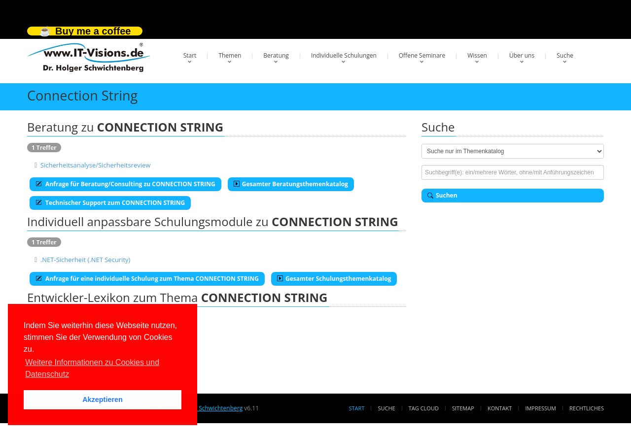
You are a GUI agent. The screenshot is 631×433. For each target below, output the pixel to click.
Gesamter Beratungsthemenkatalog (291, 184)
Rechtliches (586, 408)
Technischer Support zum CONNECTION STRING (110, 203)
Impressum (540, 408)
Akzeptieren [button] (102, 399)
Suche (565, 55)
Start (190, 55)
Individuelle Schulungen (344, 55)
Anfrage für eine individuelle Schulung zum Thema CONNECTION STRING (147, 278)
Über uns (521, 55)
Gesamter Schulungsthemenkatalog (334, 278)
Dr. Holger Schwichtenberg (206, 408)
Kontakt (500, 408)
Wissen (477, 55)
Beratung (276, 55)
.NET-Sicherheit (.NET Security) (85, 259)
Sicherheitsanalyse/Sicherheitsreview (95, 165)
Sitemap (463, 408)
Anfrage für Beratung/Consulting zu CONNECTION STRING (125, 184)
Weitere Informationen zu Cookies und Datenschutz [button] (92, 368)
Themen (229, 55)
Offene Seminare (422, 55)
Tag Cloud (424, 408)
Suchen (442, 195)
